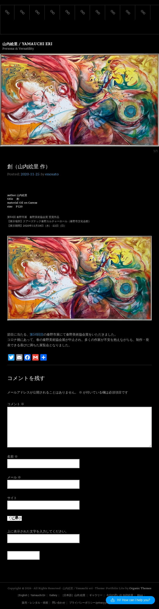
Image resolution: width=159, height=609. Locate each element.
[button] (130, 600)
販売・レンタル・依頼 (35, 603)
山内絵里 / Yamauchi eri (27, 44)
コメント (15, 404)
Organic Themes (140, 588)
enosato (52, 174)
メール (14, 477)
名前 (12, 456)
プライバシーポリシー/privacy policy (90, 603)
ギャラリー (95, 595)
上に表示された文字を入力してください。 (37, 531)
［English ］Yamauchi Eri (30, 595)
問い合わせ (58, 603)
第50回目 (36, 334)
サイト (12, 498)
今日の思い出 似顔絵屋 (119, 595)
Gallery (53, 595)
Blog (140, 595)
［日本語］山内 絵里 (73, 595)
